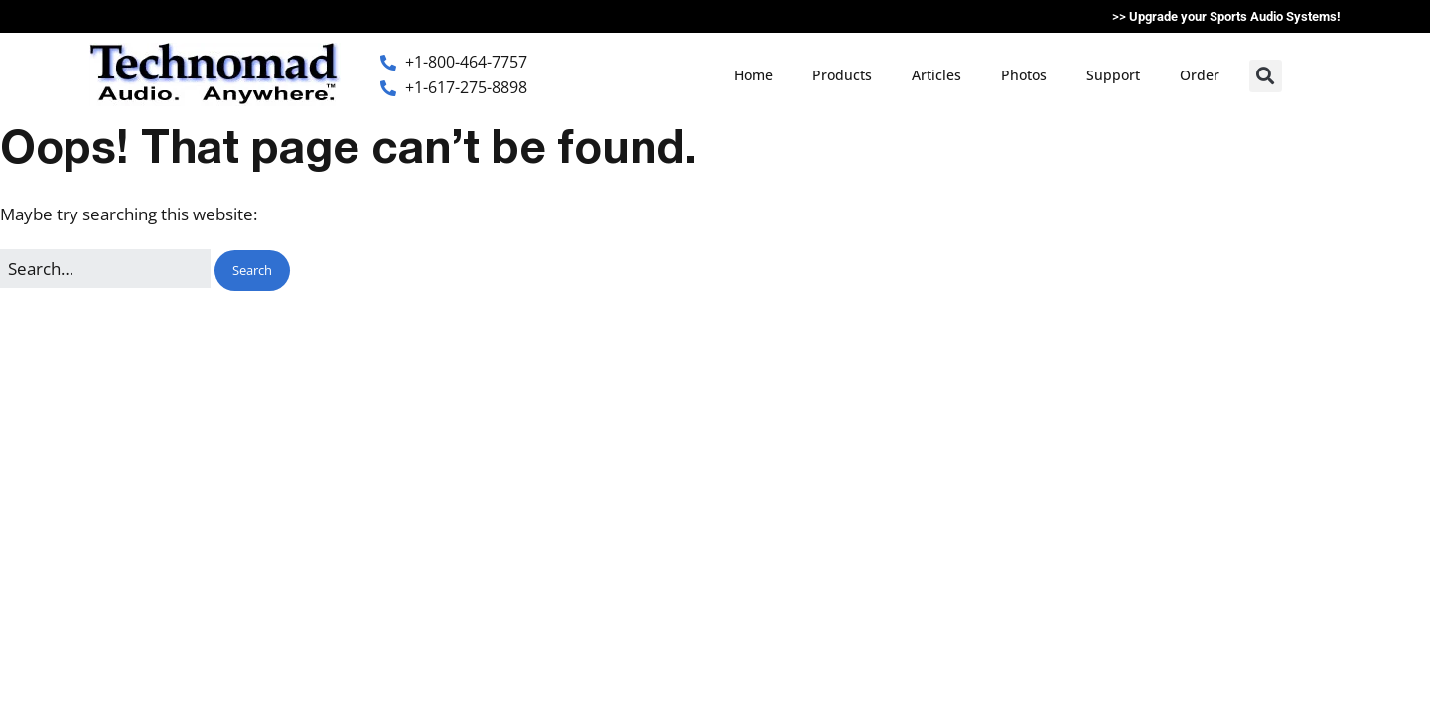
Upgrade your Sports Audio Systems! (1235, 16)
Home (753, 75)
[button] (1265, 76)
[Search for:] (105, 268)
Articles (936, 75)
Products (842, 75)
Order (1199, 75)
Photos (1024, 75)
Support (1113, 75)
